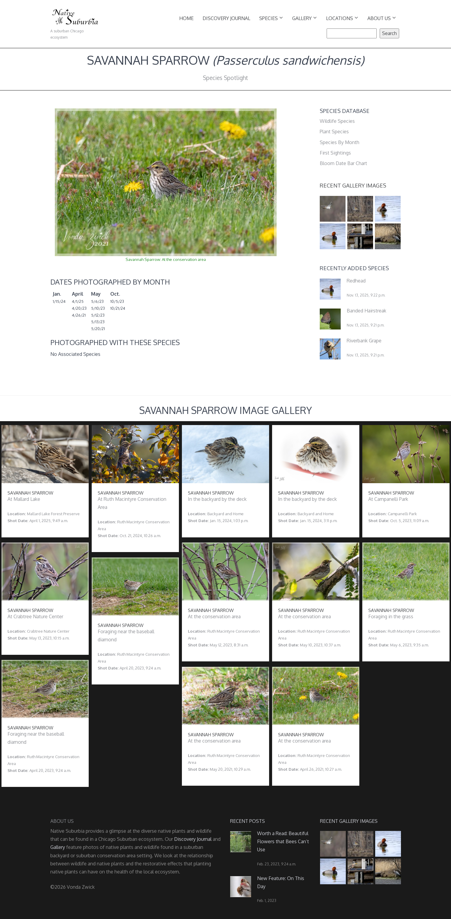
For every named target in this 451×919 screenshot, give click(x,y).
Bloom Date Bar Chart (343, 163)
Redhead (356, 281)
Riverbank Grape (364, 341)
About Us (381, 17)
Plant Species (334, 131)
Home (186, 18)
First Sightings (335, 153)
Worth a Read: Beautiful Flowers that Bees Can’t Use (283, 841)
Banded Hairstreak (366, 311)
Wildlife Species (337, 121)
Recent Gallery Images (353, 185)
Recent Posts (247, 821)
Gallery (304, 17)
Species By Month (339, 142)
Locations (342, 17)
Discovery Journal (226, 18)
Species (271, 17)
